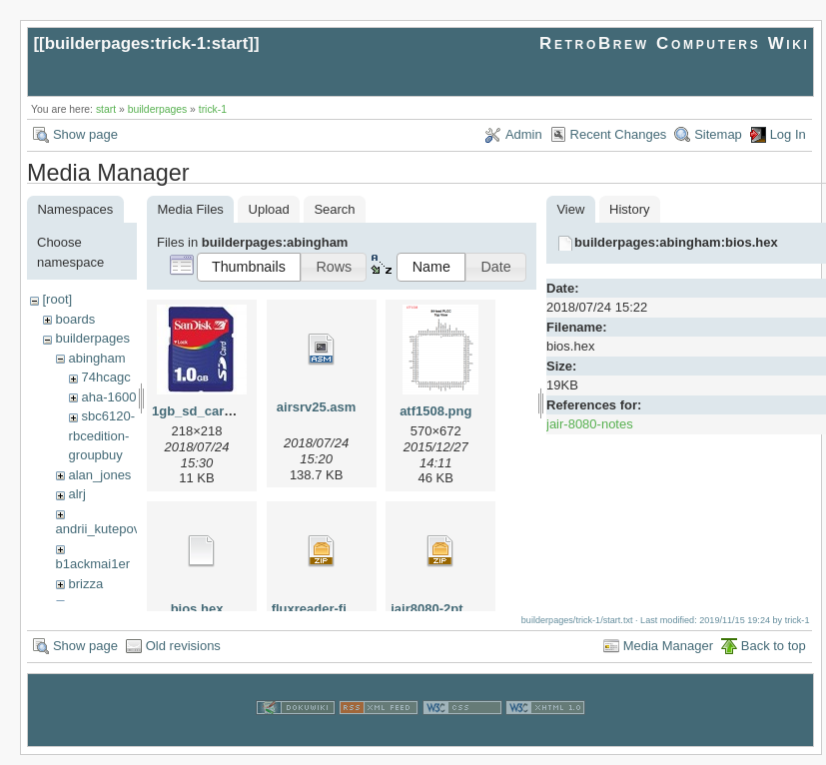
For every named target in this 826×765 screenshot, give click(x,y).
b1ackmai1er (93, 563)
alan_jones (99, 474)
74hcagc (105, 377)
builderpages (158, 109)
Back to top (773, 655)
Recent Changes (618, 134)
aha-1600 (108, 396)
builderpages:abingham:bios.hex (676, 242)
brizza (85, 583)
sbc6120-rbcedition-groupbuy (102, 435)
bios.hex (197, 608)
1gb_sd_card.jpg (203, 410)
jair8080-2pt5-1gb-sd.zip (464, 608)
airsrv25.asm (317, 406)
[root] (57, 299)
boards (75, 319)
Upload (269, 209)
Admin (523, 134)
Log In (788, 134)
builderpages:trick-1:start (147, 43)
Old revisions (183, 655)
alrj (76, 493)
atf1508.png (435, 410)
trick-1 (213, 109)
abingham (96, 358)
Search (334, 209)
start (106, 109)
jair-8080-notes (589, 423)
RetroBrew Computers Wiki (674, 43)
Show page (85, 134)
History (629, 209)
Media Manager (668, 655)
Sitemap (718, 134)
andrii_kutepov (98, 528)
